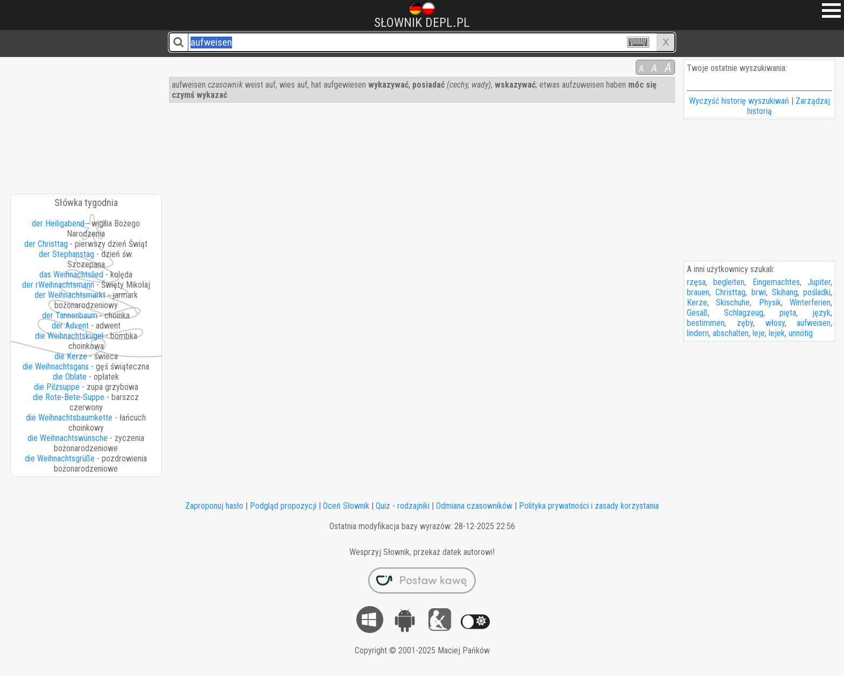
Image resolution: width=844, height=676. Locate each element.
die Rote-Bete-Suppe (68, 397)
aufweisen (814, 323)
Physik (770, 302)
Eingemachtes (776, 282)
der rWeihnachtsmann (58, 285)
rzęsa (696, 282)
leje (758, 333)
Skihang (785, 292)
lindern (698, 333)
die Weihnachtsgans (56, 366)
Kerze (697, 302)
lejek (777, 333)
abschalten (731, 333)
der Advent (70, 326)
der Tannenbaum (69, 315)
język (821, 313)
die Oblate (70, 377)
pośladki (817, 292)
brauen (698, 292)
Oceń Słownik (346, 506)
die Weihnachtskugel (69, 336)
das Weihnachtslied (71, 274)
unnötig (801, 333)
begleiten (728, 282)
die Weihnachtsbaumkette (69, 417)
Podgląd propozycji (283, 506)
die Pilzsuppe (57, 387)
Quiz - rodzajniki (403, 506)
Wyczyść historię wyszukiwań (739, 101)
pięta (787, 313)
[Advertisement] (86, 121)
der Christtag (46, 244)
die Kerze (70, 356)
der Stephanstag (66, 254)
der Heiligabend (58, 223)
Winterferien (810, 302)
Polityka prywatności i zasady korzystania (589, 506)
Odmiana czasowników (474, 506)
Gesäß (697, 313)
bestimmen (706, 323)
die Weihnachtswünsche (67, 438)
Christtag (730, 292)
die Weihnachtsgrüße (60, 458)
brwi (758, 292)
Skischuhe (733, 302)
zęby (745, 323)
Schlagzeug (743, 313)
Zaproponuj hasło (214, 506)
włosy (775, 323)
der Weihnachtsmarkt (69, 295)
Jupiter (819, 282)
